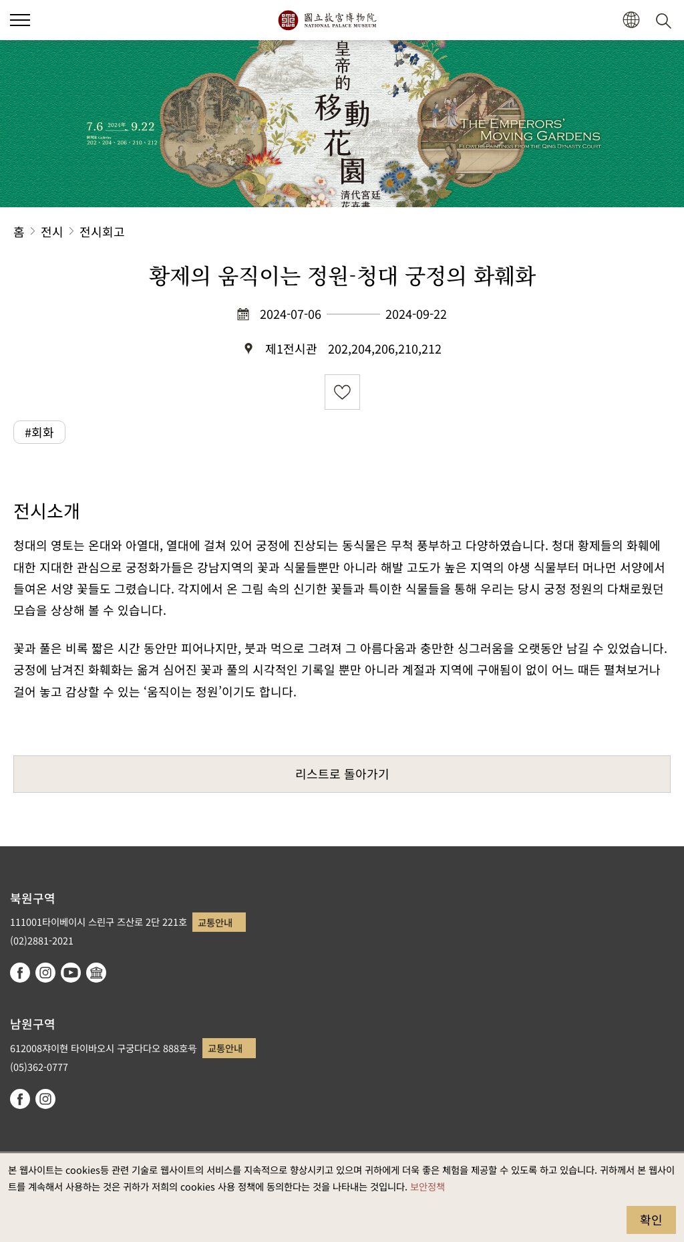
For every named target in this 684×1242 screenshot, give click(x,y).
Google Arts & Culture (96, 973)
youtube (71, 973)
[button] (631, 20)
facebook (20, 973)
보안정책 (427, 1186)
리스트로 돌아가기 (342, 773)
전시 (52, 231)
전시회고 (102, 231)
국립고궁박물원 (327, 20)
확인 (651, 1219)
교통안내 (215, 922)
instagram (45, 973)
